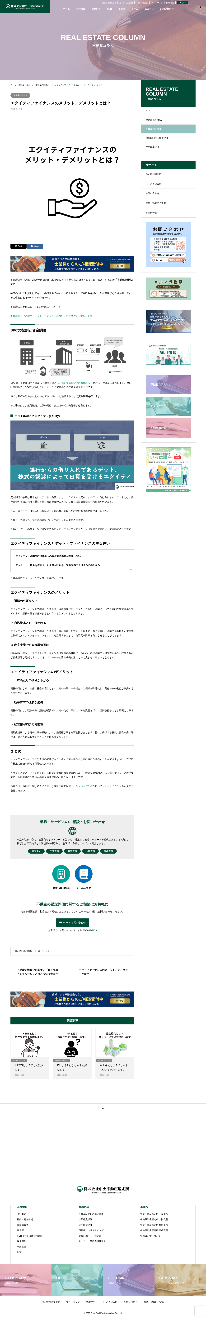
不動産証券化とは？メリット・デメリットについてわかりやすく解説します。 (52, 315)
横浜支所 (72, 851)
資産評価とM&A (154, 120)
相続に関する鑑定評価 (157, 138)
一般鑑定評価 (152, 146)
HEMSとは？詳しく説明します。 (29, 1067)
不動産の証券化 (20, 95)
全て (148, 111)
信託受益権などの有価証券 (75, 382)
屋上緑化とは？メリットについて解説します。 (114, 1067)
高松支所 (113, 851)
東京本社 (31, 851)
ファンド (46, 951)
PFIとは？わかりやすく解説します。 (72, 1067)
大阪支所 (93, 851)
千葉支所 (51, 851)
